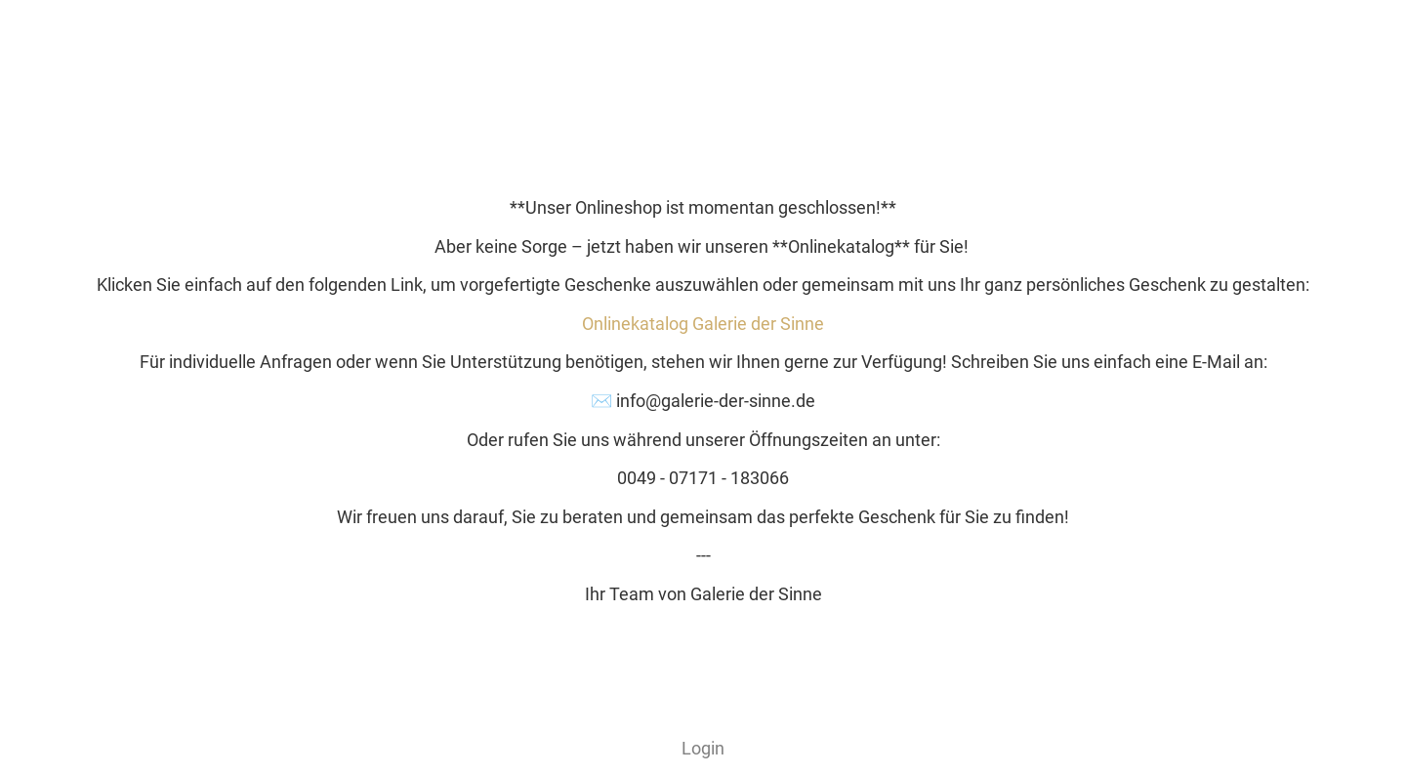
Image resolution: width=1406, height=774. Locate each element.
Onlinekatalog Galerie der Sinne (703, 323)
